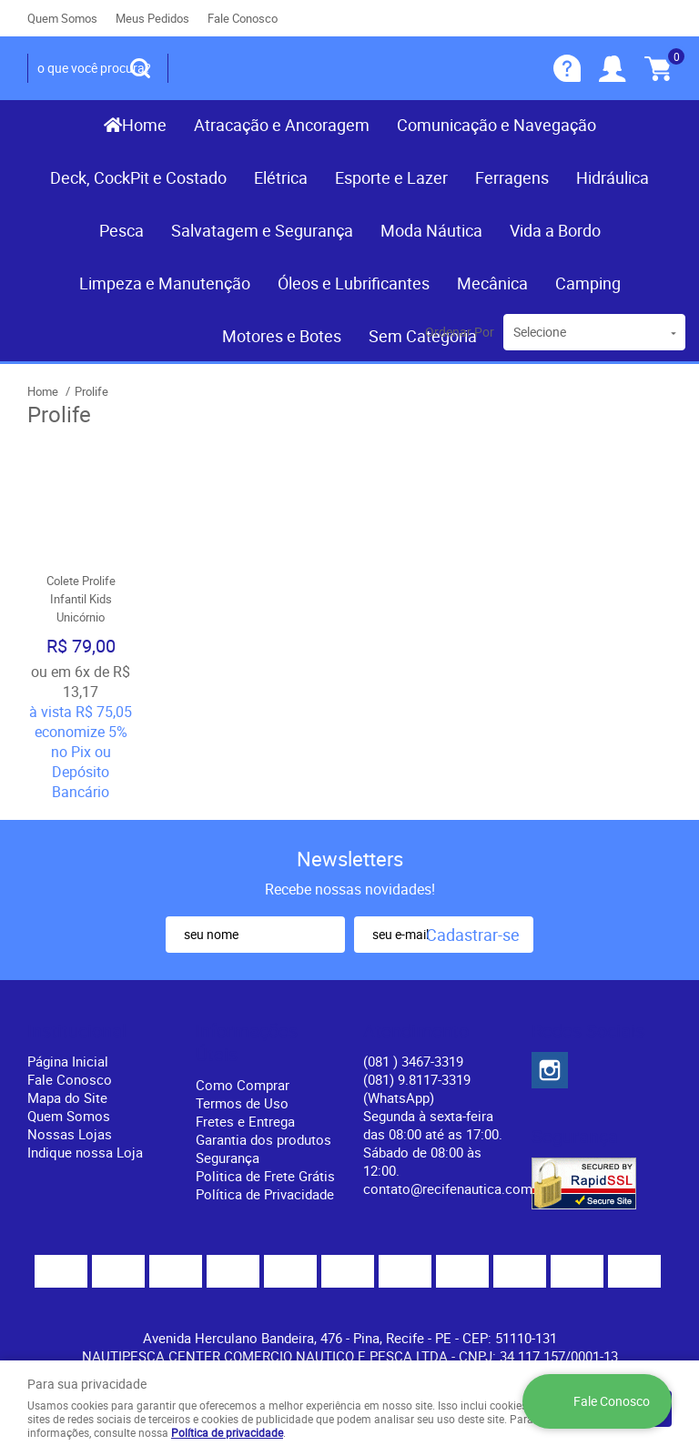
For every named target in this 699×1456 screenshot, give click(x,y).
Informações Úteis (247, 1043)
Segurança (227, 1157)
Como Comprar (242, 1085)
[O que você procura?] (140, 68)
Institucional (77, 1031)
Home (144, 125)
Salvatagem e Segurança (262, 230)
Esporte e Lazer (391, 177)
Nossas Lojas (69, 1134)
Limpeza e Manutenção (164, 283)
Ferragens (512, 177)
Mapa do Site (67, 1097)
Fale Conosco (243, 18)
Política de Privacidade (265, 1194)
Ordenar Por (459, 331)
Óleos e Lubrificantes (354, 283)
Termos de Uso (242, 1103)
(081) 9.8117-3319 (417, 1088)
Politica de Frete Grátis (265, 1176)
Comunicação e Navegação (496, 125)
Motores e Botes (281, 336)
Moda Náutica (431, 230)
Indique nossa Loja (85, 1152)
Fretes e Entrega (245, 1121)
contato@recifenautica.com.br (455, 1188)
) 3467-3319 (413, 1061)
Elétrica (281, 177)
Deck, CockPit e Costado (138, 177)
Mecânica (492, 283)
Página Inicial (67, 1061)
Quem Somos (62, 18)
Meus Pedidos (152, 18)
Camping (588, 283)
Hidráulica (612, 177)
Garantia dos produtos (263, 1139)
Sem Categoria (423, 336)
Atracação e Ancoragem (282, 125)
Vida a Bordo (555, 230)
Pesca (121, 230)
